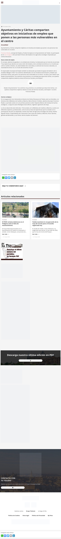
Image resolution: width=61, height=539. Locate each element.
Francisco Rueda (5, 53)
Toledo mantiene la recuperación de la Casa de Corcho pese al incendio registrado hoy (45, 223)
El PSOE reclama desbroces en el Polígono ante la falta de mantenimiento (13, 223)
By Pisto (50, 515)
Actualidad (4, 45)
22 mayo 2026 (6, 237)
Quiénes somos (19, 511)
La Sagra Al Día (42, 511)
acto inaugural (8, 55)
